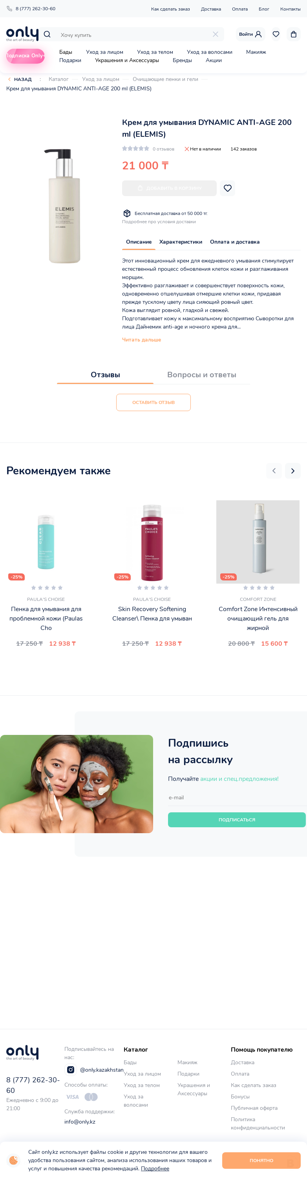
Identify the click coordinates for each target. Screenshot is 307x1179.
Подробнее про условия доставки (159, 222)
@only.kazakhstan (94, 1069)
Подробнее (155, 1168)
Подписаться (237, 820)
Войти (250, 34)
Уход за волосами (209, 52)
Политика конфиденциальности (258, 1123)
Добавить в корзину (169, 188)
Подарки (70, 60)
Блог (264, 9)
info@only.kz (79, 1122)
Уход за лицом (104, 52)
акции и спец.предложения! (239, 779)
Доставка (211, 9)
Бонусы (240, 1096)
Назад (23, 79)
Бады (65, 52)
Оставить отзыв (153, 402)
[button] (274, 471)
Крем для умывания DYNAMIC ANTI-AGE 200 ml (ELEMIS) (79, 88)
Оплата (240, 9)
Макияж (256, 52)
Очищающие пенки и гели (165, 79)
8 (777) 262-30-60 (30, 9)
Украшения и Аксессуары (127, 60)
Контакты (290, 9)
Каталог (59, 79)
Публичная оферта (254, 1108)
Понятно (261, 1160)
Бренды (182, 60)
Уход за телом (155, 52)
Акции (214, 60)
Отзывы (105, 374)
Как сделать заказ (170, 9)
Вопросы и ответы (201, 374)
